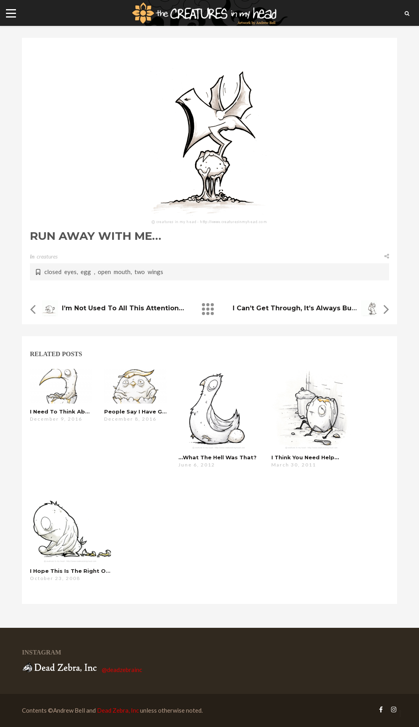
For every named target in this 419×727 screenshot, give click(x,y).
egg (87, 271)
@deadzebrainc (122, 669)
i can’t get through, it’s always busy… (298, 308)
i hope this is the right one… (73, 571)
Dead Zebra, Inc (118, 710)
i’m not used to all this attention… (123, 308)
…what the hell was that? (217, 457)
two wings (148, 271)
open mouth (114, 271)
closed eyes (60, 271)
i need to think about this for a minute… (91, 411)
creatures (47, 256)
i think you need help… (305, 457)
